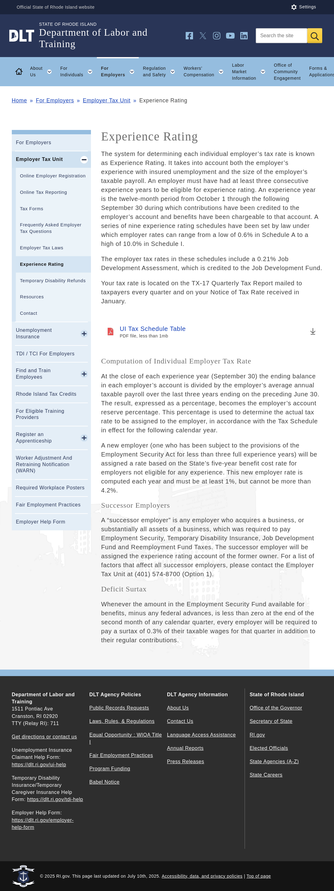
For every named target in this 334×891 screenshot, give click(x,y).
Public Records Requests (119, 708)
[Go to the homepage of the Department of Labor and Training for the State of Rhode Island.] (25, 36)
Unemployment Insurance (34, 333)
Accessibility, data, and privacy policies (202, 876)
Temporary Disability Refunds (53, 280)
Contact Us (180, 721)
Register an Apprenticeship (34, 437)
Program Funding (109, 768)
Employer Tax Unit (107, 100)
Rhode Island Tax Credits (46, 394)
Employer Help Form (40, 521)
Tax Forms (31, 208)
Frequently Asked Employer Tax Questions (50, 228)
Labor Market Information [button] (250, 72)
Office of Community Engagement (287, 72)
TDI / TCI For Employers (45, 353)
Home (19, 100)
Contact (28, 313)
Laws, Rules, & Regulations (122, 721)
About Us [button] (43, 71)
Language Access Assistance (201, 734)
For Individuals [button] (78, 71)
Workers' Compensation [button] (206, 71)
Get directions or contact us (44, 736)
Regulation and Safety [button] (161, 71)
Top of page (258, 876)
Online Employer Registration (53, 175)
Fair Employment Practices (48, 504)
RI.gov (257, 734)
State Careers (266, 774)
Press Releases (185, 761)
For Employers (55, 100)
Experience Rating (42, 264)
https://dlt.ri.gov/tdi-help (55, 799)
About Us (178, 708)
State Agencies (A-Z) (274, 761)
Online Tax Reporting (43, 192)
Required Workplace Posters (50, 487)
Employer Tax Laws (41, 247)
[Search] (281, 35)
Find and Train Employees (33, 374)
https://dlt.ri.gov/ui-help (39, 764)
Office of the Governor (276, 708)
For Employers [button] (119, 71)
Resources (32, 296)
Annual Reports (185, 748)
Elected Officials (269, 748)
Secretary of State (271, 721)
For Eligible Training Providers (40, 414)
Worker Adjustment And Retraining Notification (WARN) (44, 464)
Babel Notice (104, 782)
